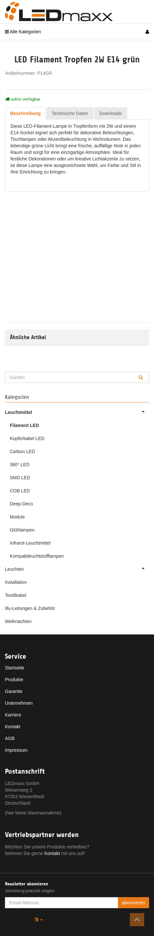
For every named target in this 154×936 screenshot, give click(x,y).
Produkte (14, 679)
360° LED (19, 464)
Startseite (14, 667)
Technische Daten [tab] (70, 113)
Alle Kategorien (23, 31)
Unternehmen (19, 703)
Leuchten (77, 568)
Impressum (16, 750)
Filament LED (24, 425)
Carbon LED (22, 451)
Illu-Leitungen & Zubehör (30, 608)
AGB (10, 738)
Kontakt (12, 726)
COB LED (20, 490)
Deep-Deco (21, 503)
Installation (16, 582)
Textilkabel (15, 595)
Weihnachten (18, 621)
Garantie (14, 691)
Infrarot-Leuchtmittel (30, 543)
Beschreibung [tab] (25, 113)
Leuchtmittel (77, 412)
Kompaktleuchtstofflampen (37, 556)
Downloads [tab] (110, 113)
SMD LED (20, 477)
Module (17, 516)
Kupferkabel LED (27, 438)
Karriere (13, 714)
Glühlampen (22, 530)
